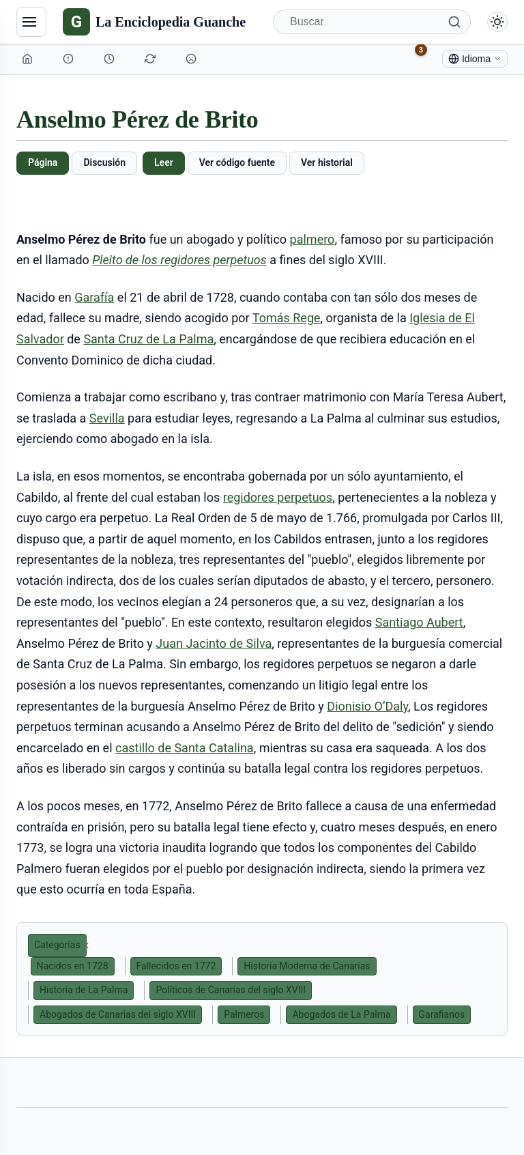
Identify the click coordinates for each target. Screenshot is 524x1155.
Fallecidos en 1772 (176, 965)
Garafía (94, 297)
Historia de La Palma (84, 989)
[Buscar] (372, 22)
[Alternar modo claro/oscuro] (497, 22)
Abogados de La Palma (341, 1014)
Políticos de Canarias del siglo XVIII (231, 989)
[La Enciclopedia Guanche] (154, 21)
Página (42, 162)
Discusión (104, 162)
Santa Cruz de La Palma (148, 339)
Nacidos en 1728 (72, 965)
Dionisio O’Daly (367, 706)
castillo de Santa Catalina (184, 748)
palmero (312, 239)
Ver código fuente (237, 162)
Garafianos (442, 1014)
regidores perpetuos (277, 497)
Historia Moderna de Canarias (307, 965)
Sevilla (107, 418)
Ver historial (327, 162)
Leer (163, 162)
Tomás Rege (286, 318)
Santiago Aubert (419, 622)
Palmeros (244, 1014)
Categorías (57, 944)
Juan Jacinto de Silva (214, 643)
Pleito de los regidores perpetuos (179, 260)
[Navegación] (31, 22)
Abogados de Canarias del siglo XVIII (118, 1014)
